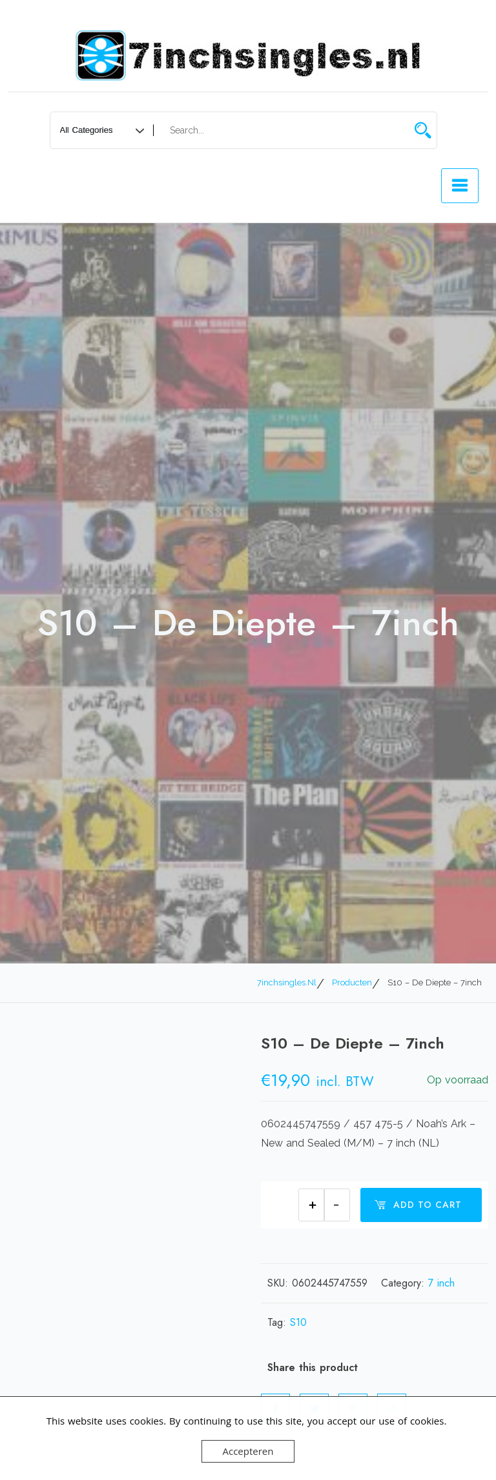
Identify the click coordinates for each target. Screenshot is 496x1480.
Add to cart (418, 1204)
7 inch (441, 1283)
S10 (298, 1322)
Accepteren (248, 1451)
